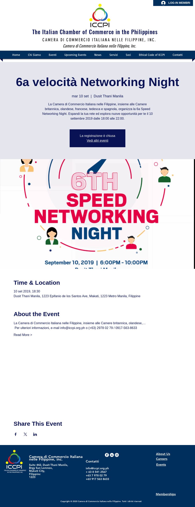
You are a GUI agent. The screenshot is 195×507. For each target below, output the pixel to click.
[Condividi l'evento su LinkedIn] (35, 434)
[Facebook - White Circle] (107, 455)
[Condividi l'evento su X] (25, 434)
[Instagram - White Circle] (117, 455)
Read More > (23, 335)
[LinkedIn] (112, 455)
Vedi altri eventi (97, 140)
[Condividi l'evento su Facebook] (16, 434)
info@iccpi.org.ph (97, 468)
